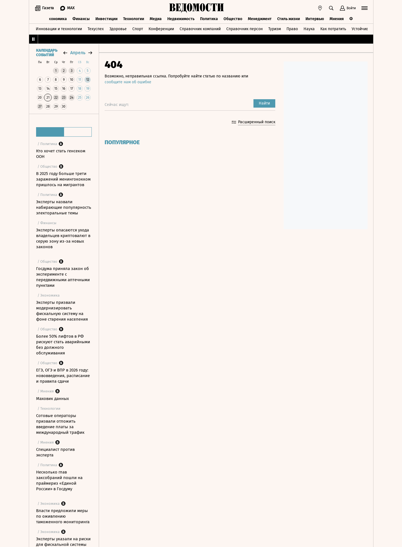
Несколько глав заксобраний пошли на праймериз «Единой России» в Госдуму (59, 480)
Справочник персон (244, 29)
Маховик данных (52, 398)
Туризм (274, 29)
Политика (209, 18)
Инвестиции (106, 18)
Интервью (314, 18)
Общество (233, 18)
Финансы (81, 18)
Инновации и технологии (59, 29)
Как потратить (333, 29)
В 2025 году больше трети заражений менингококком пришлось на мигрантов (63, 179)
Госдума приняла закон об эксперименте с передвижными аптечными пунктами (63, 277)
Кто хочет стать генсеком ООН (60, 153)
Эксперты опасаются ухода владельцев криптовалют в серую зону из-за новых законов (63, 238)
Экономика (56, 18)
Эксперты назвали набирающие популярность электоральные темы (63, 207)
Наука (309, 29)
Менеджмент (260, 18)
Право (292, 29)
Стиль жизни (288, 18)
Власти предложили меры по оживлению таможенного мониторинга (63, 516)
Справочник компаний (200, 29)
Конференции (161, 29)
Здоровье (118, 29)
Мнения (337, 18)
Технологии (133, 18)
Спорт (137, 29)
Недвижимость (180, 18)
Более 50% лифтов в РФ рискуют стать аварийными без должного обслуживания (63, 345)
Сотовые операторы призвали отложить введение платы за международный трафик (60, 424)
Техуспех (96, 29)
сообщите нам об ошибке (128, 82)
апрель (77, 52)
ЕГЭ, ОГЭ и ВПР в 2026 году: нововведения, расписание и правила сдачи (63, 376)
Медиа (156, 18)
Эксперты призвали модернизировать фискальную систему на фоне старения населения (62, 311)
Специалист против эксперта (55, 452)
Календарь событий (46, 52)
